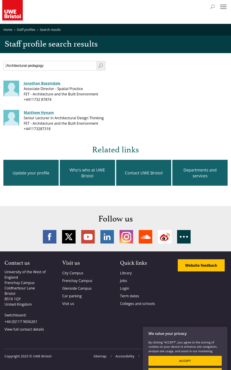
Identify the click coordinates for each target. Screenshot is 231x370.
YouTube (88, 237)
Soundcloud (145, 237)
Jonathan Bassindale (42, 83)
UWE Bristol (42, 356)
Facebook (49, 237)
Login (124, 288)
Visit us (68, 303)
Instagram (126, 237)
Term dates (129, 295)
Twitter (69, 237)
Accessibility (125, 356)
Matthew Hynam (39, 112)
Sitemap (100, 356)
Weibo (164, 237)
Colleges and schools (137, 303)
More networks (184, 237)
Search (212, 7)
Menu (223, 7)
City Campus (72, 273)
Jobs (123, 280)
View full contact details (24, 329)
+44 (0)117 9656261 (21, 321)
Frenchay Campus (77, 280)
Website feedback (201, 265)
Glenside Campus (77, 288)
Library (126, 273)
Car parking (72, 295)
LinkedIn (107, 237)
